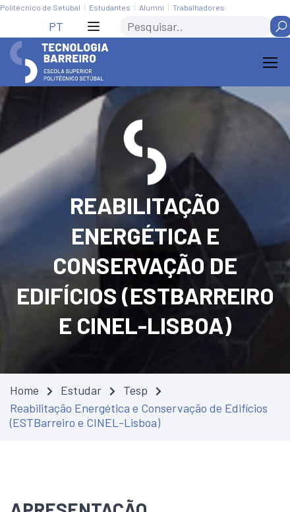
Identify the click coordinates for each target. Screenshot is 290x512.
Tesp (135, 390)
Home (24, 390)
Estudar (81, 390)
